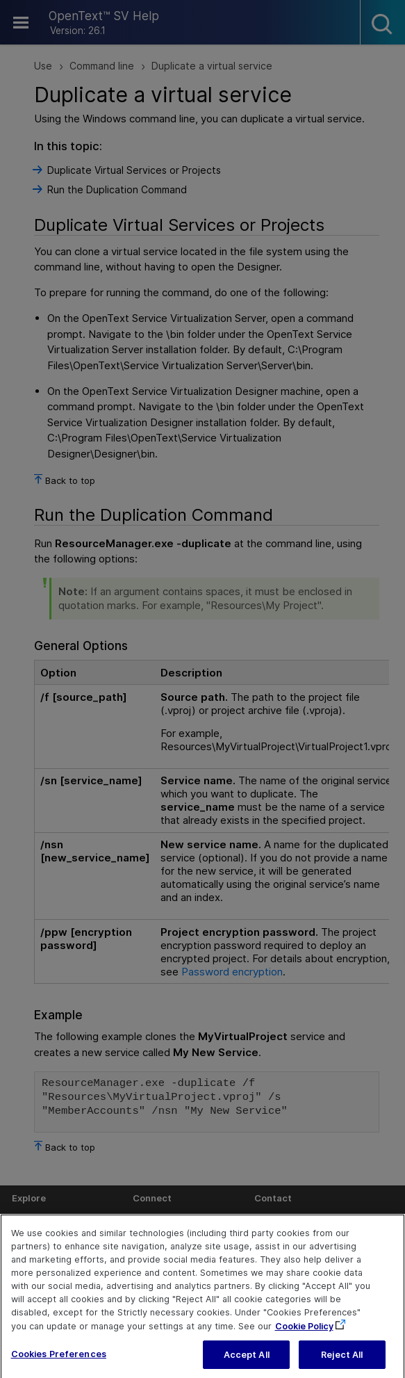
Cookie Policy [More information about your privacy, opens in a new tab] (304, 1334)
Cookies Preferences (58, 1362)
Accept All (247, 1363)
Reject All (342, 1363)
